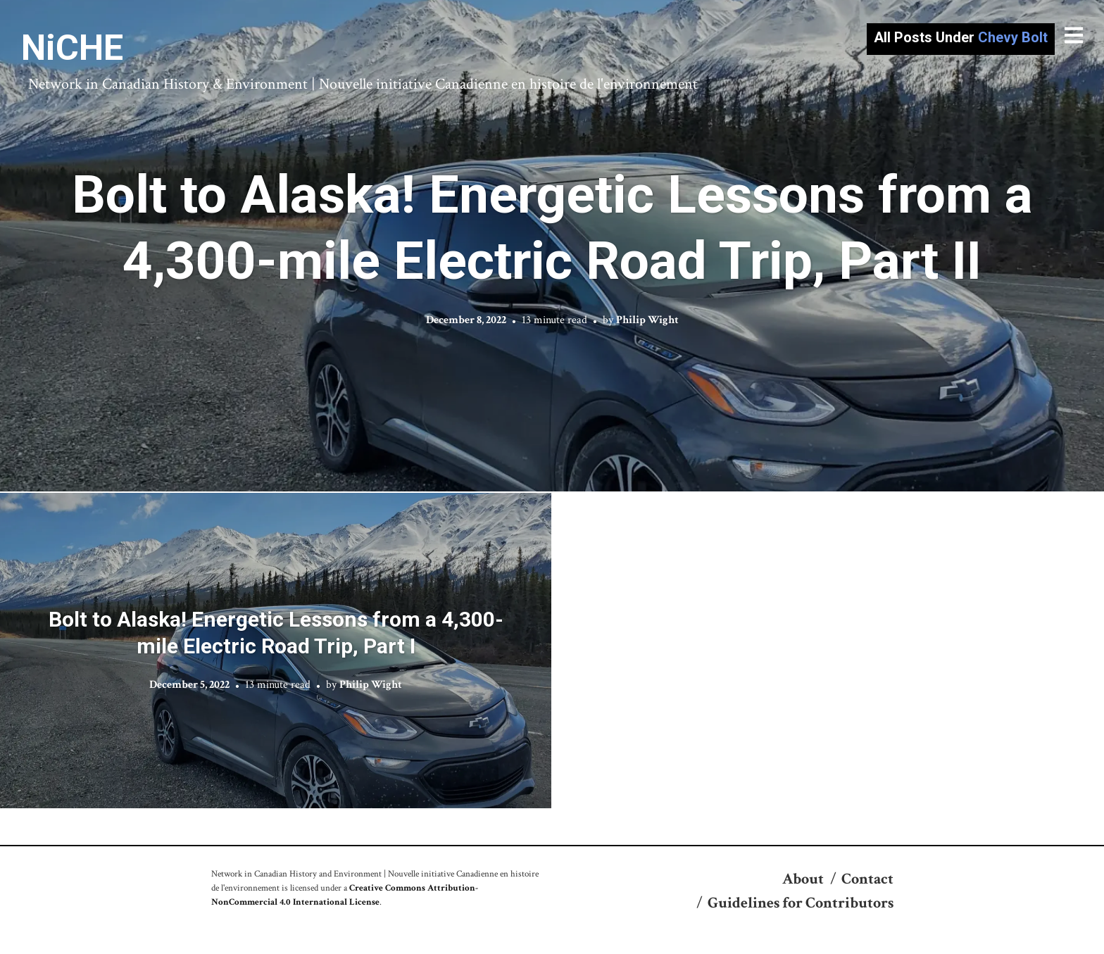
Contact (867, 879)
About (803, 879)
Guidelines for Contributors (800, 903)
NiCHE (72, 47)
